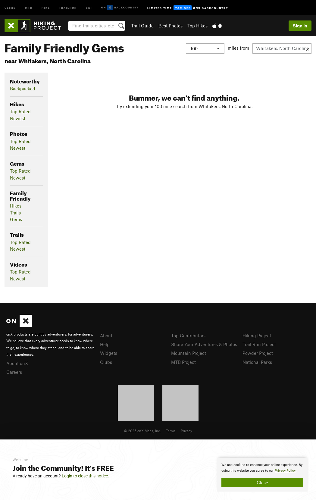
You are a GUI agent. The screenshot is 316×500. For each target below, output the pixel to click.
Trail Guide (142, 25)
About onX (17, 363)
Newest (17, 118)
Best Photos (170, 25)
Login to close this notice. (85, 475)
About (106, 335)
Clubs (106, 362)
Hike (46, 7)
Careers (14, 372)
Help (105, 344)
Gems (16, 219)
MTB (29, 7)
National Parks (257, 362)
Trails (15, 212)
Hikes (15, 205)
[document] (262, 474)
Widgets (108, 353)
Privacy (186, 431)
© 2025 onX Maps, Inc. (142, 431)
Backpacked (22, 88)
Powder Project (257, 353)
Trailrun (68, 7)
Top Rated (20, 111)
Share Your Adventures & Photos (204, 344)
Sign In (300, 25)
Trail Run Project (259, 344)
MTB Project (183, 362)
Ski (89, 7)
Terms (171, 431)
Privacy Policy (285, 471)
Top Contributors (188, 335)
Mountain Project (188, 353)
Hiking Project (256, 335)
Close (262, 482)
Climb (10, 7)
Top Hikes (197, 25)
